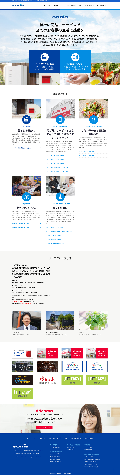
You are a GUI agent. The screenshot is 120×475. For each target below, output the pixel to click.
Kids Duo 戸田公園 (88, 447)
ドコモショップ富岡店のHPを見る (55, 155)
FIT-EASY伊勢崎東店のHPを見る (55, 243)
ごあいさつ (56, 5)
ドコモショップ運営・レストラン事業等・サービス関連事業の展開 (75, 61)
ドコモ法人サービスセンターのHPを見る (57, 171)
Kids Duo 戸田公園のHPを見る (20, 223)
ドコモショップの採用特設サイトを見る (57, 167)
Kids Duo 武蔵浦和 (88, 449)
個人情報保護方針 (102, 5)
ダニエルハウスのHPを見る (86, 155)
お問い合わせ (89, 5)
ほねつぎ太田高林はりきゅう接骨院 (92, 459)
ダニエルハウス (70, 449)
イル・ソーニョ (70, 447)
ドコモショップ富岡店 (55, 453)
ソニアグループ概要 (69, 5)
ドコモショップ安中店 (55, 456)
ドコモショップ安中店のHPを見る (55, 159)
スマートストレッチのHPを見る (54, 227)
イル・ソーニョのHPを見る (86, 151)
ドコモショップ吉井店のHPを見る (55, 163)
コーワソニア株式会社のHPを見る (21, 148)
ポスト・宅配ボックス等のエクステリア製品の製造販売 (45, 61)
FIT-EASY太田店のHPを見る (54, 235)
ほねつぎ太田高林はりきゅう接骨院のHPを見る (59, 231)
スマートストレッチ (88, 456)
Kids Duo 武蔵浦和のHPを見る (20, 227)
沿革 (80, 5)
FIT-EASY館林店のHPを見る (54, 239)
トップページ (45, 5)
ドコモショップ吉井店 (55, 459)
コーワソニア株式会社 (55, 447)
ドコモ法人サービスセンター (56, 461)
